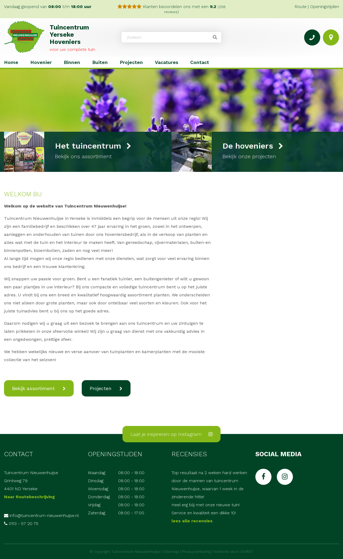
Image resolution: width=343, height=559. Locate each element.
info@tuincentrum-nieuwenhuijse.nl (44, 515)
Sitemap (171, 551)
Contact (199, 62)
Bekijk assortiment (33, 388)
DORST (247, 551)
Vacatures (166, 62)
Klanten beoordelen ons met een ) (171, 9)
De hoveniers (252, 145)
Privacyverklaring (196, 551)
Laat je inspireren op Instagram (171, 434)
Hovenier (41, 62)
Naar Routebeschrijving (29, 496)
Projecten (131, 62)
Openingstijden (324, 6)
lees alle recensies (192, 520)
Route (300, 6)
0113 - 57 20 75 (23, 523)
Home (11, 62)
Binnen (72, 62)
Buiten (100, 62)
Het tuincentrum (93, 145)
